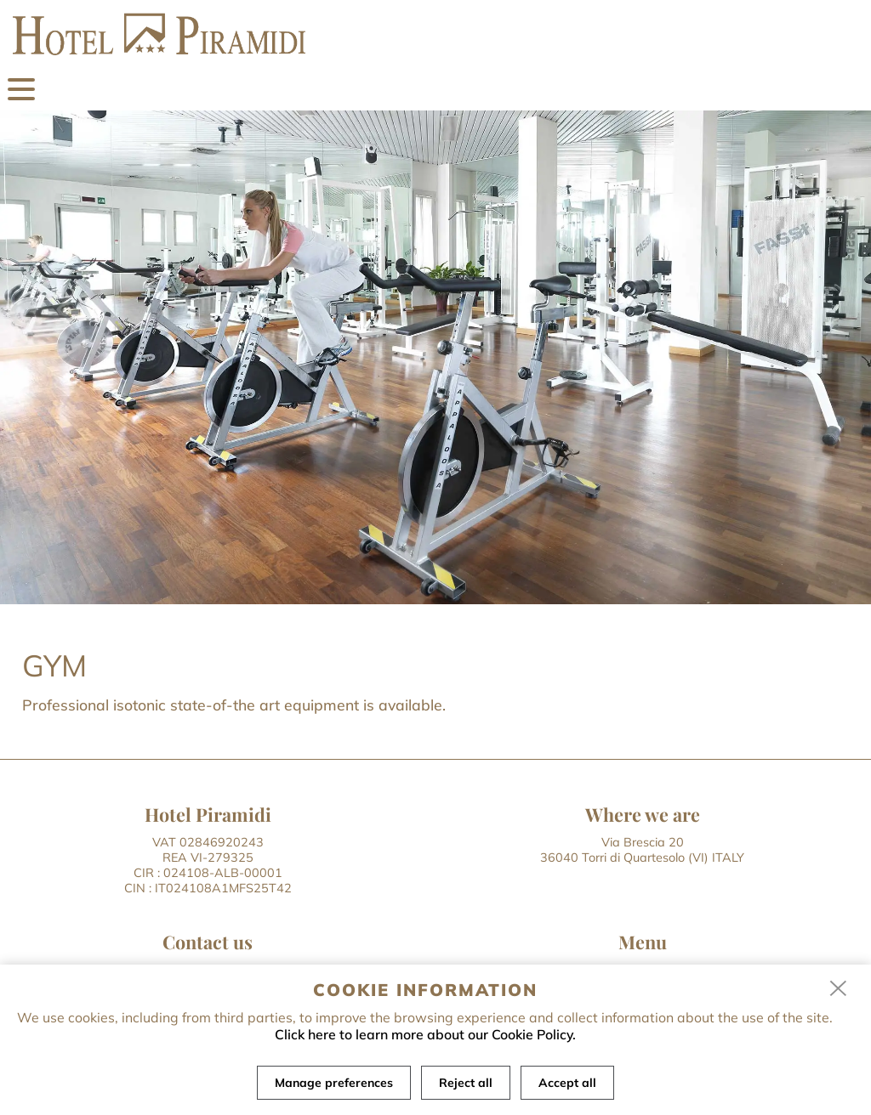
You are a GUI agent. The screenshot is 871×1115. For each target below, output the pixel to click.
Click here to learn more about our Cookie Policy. (425, 1034)
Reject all (465, 1082)
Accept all (567, 1082)
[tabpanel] (435, 357)
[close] (838, 989)
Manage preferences (334, 1082)
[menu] (21, 89)
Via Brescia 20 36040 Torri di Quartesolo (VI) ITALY (642, 850)
